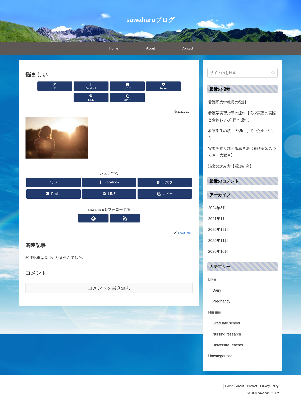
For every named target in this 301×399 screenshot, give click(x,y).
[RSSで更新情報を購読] (114, 207)
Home (225, 386)
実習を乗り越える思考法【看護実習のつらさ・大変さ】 (242, 151)
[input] (242, 73)
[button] (179, 86)
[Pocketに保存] (123, 86)
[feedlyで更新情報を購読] (104, 207)
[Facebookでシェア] (67, 86)
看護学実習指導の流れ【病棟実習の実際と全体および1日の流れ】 (242, 116)
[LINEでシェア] (151, 86)
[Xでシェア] (39, 86)
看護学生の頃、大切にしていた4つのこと (241, 134)
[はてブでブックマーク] (95, 86)
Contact (250, 386)
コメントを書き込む (109, 276)
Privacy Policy (269, 386)
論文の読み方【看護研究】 (230, 166)
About (237, 386)
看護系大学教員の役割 (227, 102)
